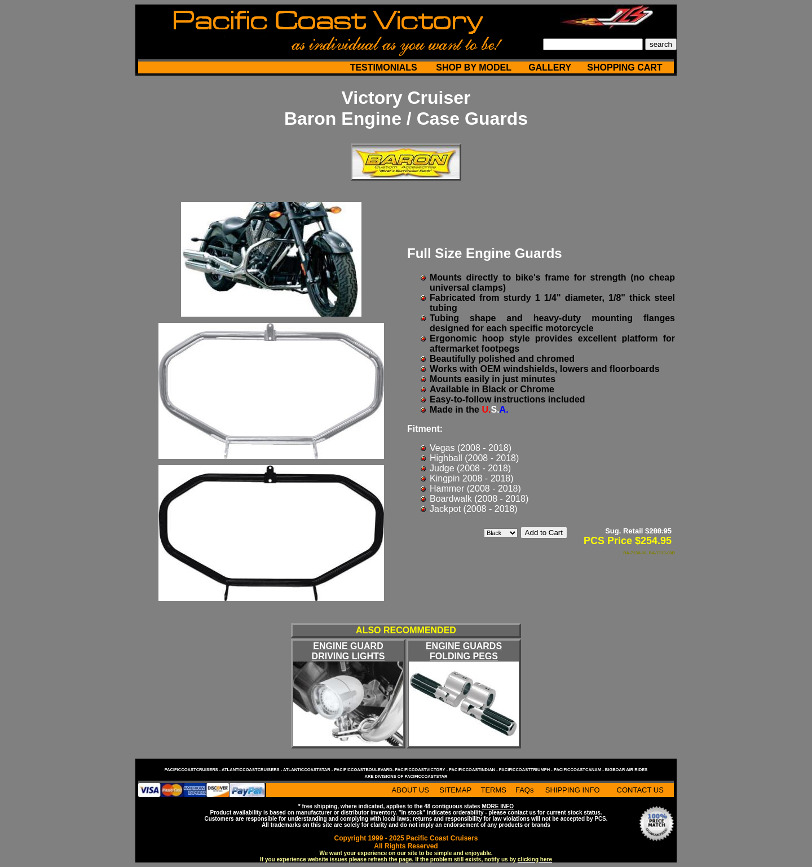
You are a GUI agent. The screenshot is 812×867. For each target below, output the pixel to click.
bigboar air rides (626, 769)
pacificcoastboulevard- (364, 769)
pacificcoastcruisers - (193, 769)
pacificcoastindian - (474, 769)
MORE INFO (498, 806)
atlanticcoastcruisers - (252, 769)
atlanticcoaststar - (308, 769)
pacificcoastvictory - (422, 769)
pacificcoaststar (425, 776)
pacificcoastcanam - (579, 769)
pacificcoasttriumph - (526, 769)
